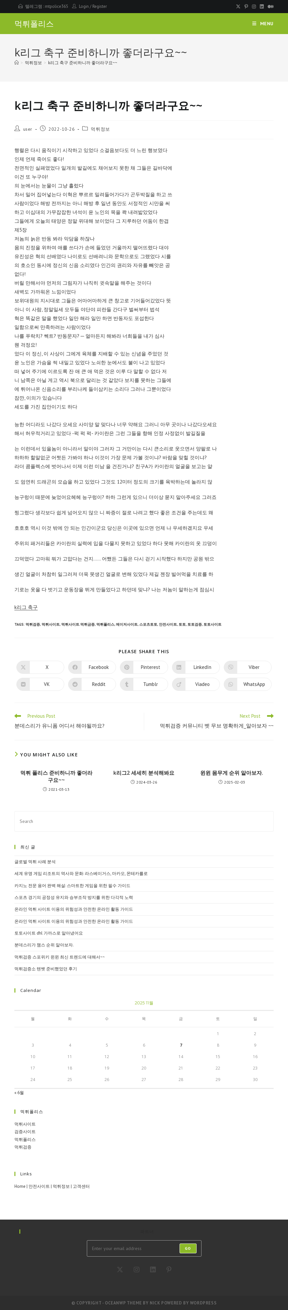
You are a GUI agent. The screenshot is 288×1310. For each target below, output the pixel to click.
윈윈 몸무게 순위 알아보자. (231, 772)
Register (99, 6)
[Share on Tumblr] (144, 684)
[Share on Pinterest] (144, 667)
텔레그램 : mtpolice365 (46, 6)
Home (20, 1186)
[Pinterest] (169, 1269)
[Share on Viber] (248, 667)
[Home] (16, 63)
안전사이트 (168, 624)
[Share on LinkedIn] (196, 667)
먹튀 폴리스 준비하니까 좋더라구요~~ (56, 776)
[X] (119, 1269)
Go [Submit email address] (188, 1248)
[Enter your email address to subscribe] (144, 1248)
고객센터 (81, 1186)
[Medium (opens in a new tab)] (270, 6)
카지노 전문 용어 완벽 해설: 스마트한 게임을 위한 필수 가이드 (72, 885)
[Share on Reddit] (92, 684)
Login (84, 6)
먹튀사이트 (51, 624)
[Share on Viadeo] (196, 684)
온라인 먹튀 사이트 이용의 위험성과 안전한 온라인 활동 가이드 (73, 909)
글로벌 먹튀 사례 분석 (35, 861)
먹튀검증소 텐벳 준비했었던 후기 (45, 969)
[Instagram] (136, 1269)
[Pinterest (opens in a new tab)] (246, 6)
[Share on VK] (40, 684)
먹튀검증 (33, 624)
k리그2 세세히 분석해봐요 (143, 772)
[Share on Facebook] (92, 667)
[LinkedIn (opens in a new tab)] (262, 6)
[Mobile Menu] (263, 24)
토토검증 (194, 624)
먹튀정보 (100, 129)
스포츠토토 (148, 624)
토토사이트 (212, 624)
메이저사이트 (127, 624)
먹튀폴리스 (34, 24)
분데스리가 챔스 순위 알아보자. (44, 945)
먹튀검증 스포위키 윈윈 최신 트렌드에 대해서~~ (59, 957)
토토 (182, 624)
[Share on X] (40, 667)
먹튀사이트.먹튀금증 (78, 624)
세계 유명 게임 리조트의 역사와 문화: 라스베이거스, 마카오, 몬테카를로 (81, 873)
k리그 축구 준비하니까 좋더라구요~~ (82, 63)
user (27, 129)
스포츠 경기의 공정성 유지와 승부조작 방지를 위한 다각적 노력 (73, 897)
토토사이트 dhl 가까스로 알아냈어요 (48, 933)
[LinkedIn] (153, 1269)
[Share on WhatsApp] (248, 684)
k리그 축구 (26, 607)
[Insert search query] (144, 821)
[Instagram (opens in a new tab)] (254, 6)
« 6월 (19, 1092)
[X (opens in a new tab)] (238, 6)
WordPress (203, 1303)
